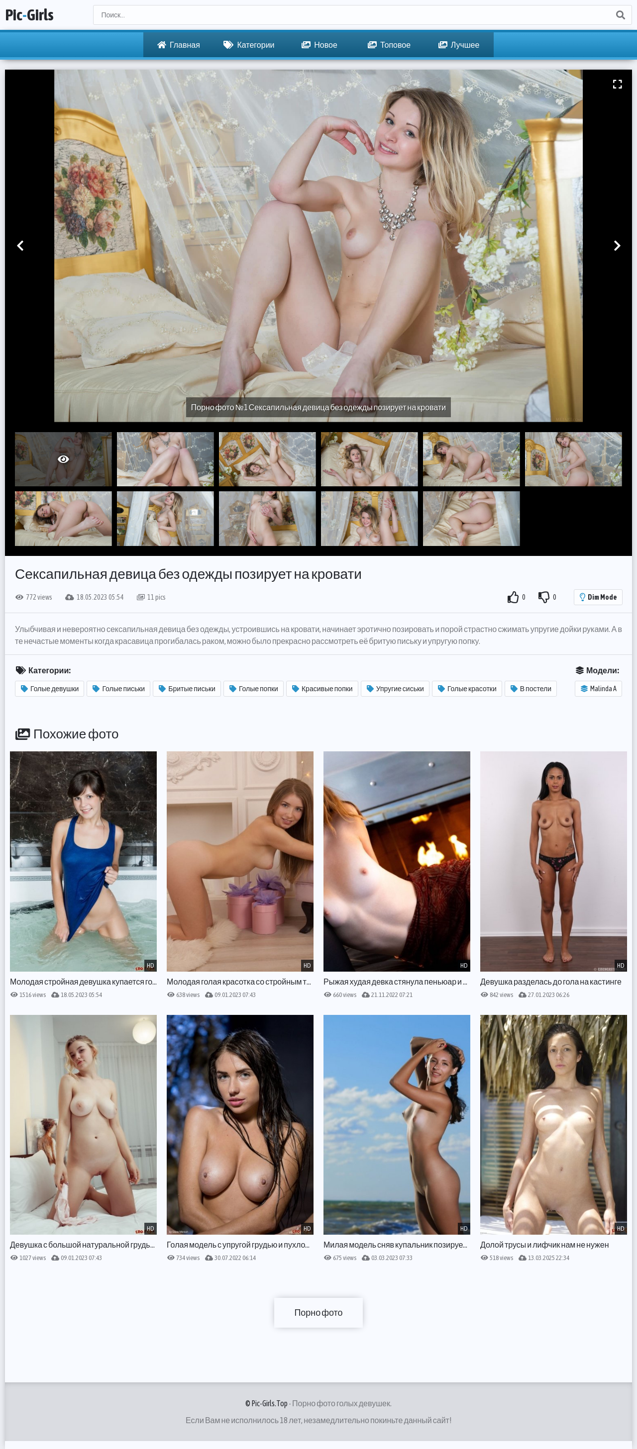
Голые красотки (467, 688)
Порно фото (318, 1312)
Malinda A (599, 688)
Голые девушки (50, 688)
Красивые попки (322, 688)
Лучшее (459, 44)
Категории (248, 44)
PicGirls (29, 14)
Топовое (389, 44)
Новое (319, 44)
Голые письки (119, 688)
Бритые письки (187, 688)
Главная (178, 44)
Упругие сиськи (395, 688)
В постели (531, 688)
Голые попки (253, 688)
